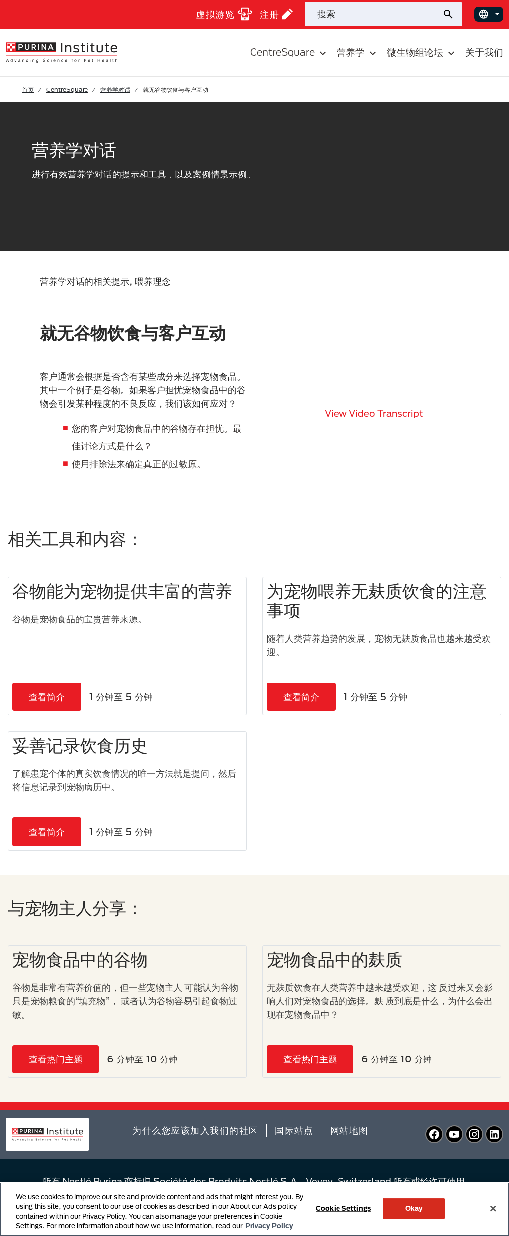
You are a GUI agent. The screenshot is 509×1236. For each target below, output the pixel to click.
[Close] (493, 1208)
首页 (28, 89)
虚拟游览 (224, 14)
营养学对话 (115, 89)
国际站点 (294, 1130)
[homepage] (61, 51)
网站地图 (349, 1130)
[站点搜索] (373, 14)
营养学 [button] (358, 52)
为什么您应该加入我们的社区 (195, 1130)
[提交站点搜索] (452, 14)
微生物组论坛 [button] (422, 52)
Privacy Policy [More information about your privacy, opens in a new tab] (269, 1226)
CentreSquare (67, 89)
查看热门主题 (56, 1059)
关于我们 (484, 52)
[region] (254, 1209)
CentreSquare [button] (289, 52)
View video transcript (374, 413)
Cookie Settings (343, 1208)
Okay (414, 1208)
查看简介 (47, 696)
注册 (276, 14)
